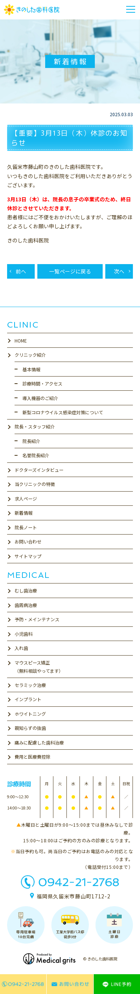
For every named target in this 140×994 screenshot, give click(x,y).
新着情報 (23, 513)
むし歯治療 (26, 590)
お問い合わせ (28, 541)
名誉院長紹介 (35, 455)
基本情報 (31, 369)
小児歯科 (23, 634)
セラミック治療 (30, 685)
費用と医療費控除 (32, 756)
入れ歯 (21, 648)
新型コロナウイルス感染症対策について (62, 412)
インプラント (28, 699)
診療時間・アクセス (42, 383)
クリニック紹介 (30, 355)
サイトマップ (28, 556)
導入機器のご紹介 (40, 398)
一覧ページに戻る (70, 271)
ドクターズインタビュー (39, 470)
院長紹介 (31, 441)
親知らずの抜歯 (30, 728)
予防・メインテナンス (37, 619)
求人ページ (26, 498)
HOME (21, 340)
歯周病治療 (26, 605)
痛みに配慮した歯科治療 (39, 742)
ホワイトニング (30, 713)
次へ (119, 271)
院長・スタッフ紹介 (35, 426)
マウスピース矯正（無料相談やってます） (39, 666)
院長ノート (26, 527)
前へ (21, 271)
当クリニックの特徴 (35, 484)
